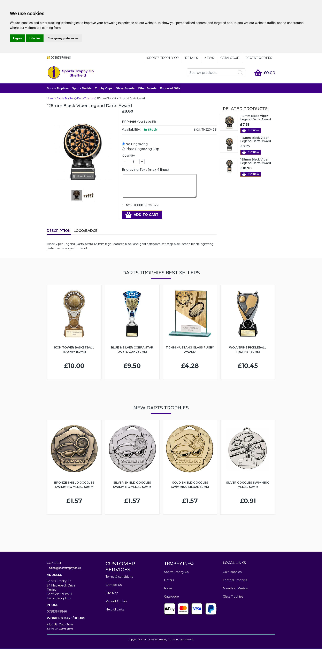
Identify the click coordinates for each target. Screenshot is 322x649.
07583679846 (57, 612)
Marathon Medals (235, 589)
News (209, 58)
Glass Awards (125, 88)
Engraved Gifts (170, 88)
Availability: (131, 130)
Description (59, 231)
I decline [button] (34, 38)
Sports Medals (82, 88)
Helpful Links (115, 610)
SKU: (197, 130)
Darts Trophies (85, 98)
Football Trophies (235, 580)
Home (50, 98)
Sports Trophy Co (163, 58)
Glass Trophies (233, 597)
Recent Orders (258, 58)
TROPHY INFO (179, 563)
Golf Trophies (232, 572)
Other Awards (147, 88)
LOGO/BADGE (85, 231)
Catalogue (229, 58)
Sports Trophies (58, 88)
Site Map (112, 593)
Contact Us (114, 585)
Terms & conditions (119, 577)
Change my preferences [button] (63, 38)
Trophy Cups (104, 88)
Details (191, 58)
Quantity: (128, 156)
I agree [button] (17, 38)
